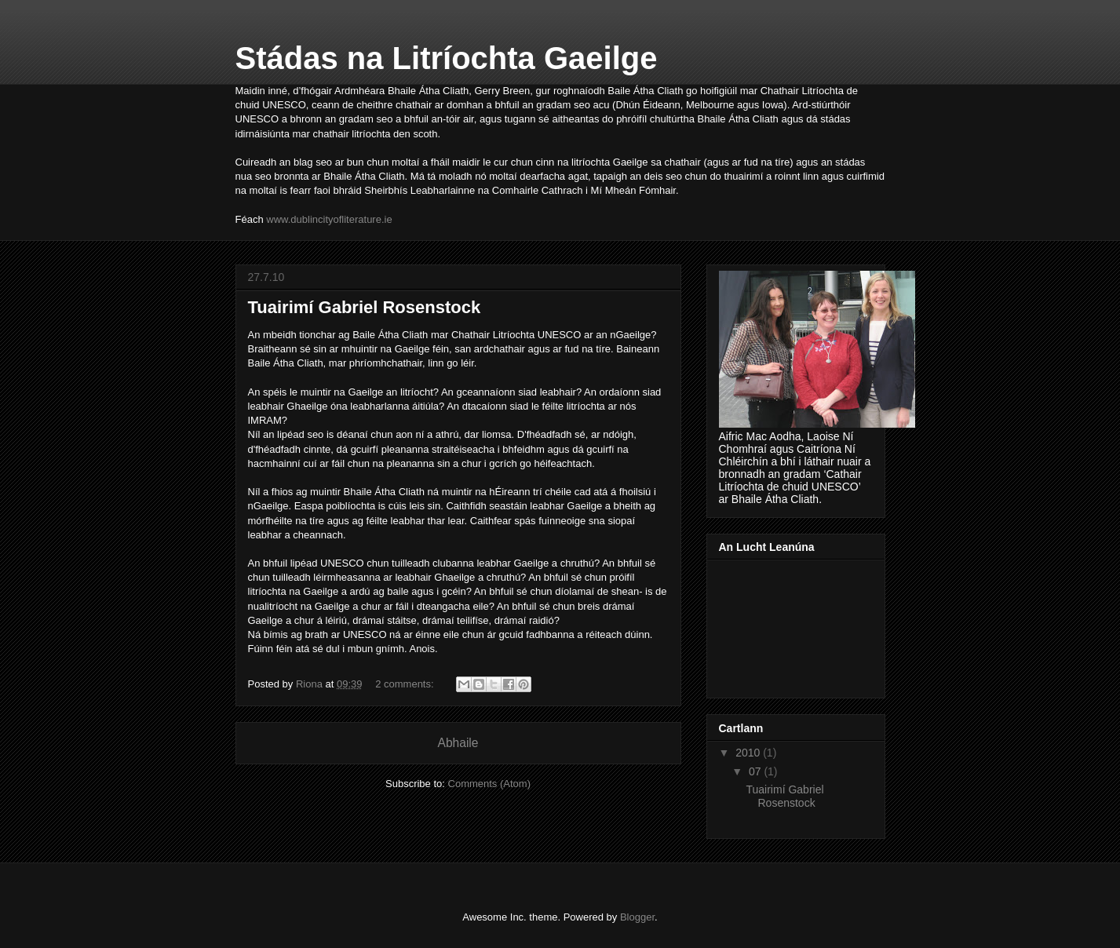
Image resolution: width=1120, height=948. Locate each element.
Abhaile (457, 742)
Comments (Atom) (489, 783)
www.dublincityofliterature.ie (329, 219)
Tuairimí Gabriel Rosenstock (364, 307)
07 (756, 771)
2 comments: (405, 684)
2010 (749, 752)
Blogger (637, 917)
